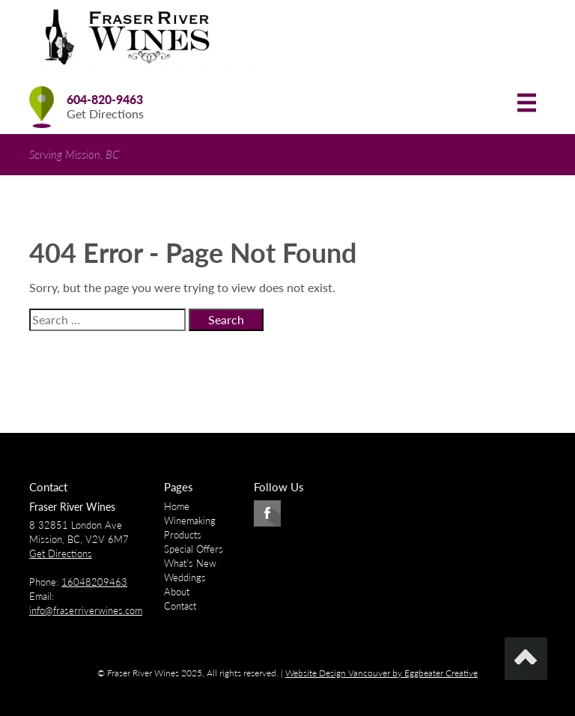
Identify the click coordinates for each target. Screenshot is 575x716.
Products (182, 535)
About (176, 592)
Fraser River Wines (72, 506)
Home (176, 506)
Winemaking (190, 521)
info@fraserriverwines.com (85, 610)
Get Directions (105, 113)
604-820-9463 (105, 99)
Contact (180, 606)
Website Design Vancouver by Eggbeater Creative (381, 673)
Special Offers (193, 549)
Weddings (185, 577)
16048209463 (94, 582)
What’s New (190, 563)
